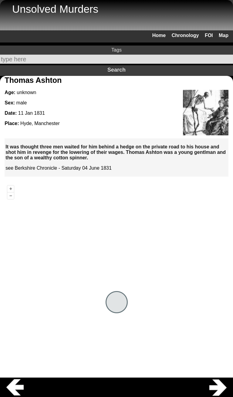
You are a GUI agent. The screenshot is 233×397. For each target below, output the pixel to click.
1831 (39, 113)
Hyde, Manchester (40, 123)
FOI (209, 35)
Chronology (185, 35)
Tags (116, 50)
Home (159, 35)
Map (223, 35)
